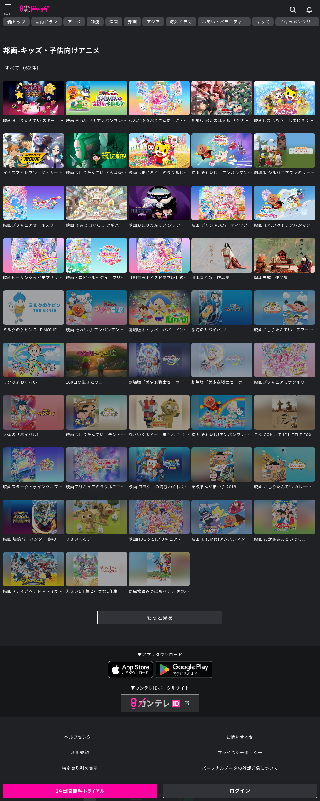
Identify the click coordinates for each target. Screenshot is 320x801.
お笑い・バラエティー (224, 22)
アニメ (74, 22)
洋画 (113, 22)
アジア (153, 22)
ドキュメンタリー (297, 22)
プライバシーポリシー (240, 752)
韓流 (95, 22)
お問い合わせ (240, 737)
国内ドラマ (46, 22)
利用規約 (80, 752)
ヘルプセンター (80, 737)
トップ (16, 22)
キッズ (263, 22)
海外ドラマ (181, 22)
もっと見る (160, 617)
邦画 (132, 22)
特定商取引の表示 (80, 768)
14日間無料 (80, 790)
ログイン (239, 790)
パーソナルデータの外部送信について (240, 768)
